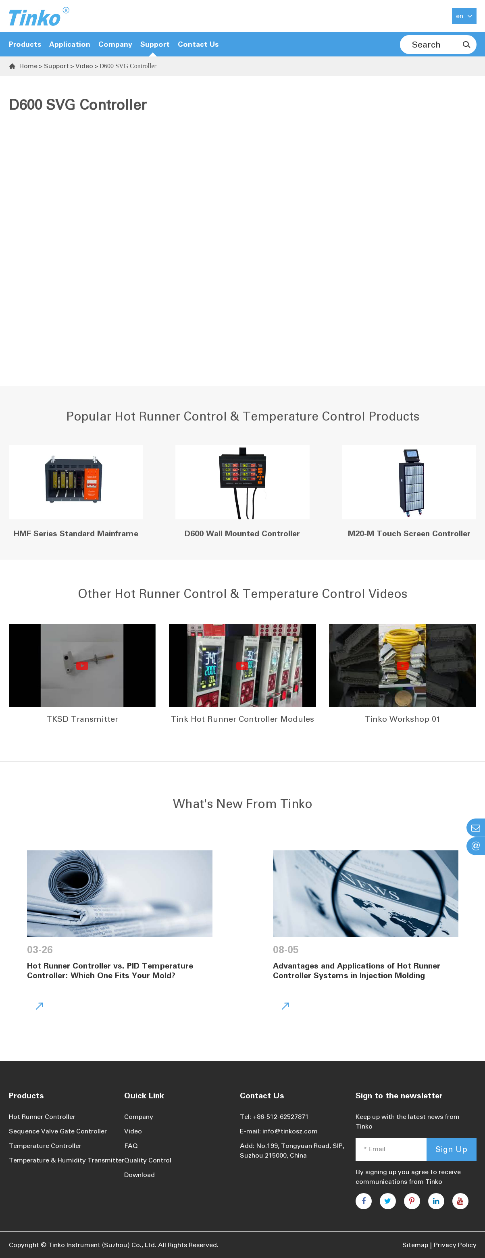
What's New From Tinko (242, 804)
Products (25, 44)
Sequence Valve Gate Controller (58, 1131)
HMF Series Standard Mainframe (76, 533)
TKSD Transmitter (82, 719)
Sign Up (451, 1149)
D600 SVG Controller (128, 65)
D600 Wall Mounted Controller (242, 533)
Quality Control (147, 1160)
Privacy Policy (455, 1245)
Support (56, 66)
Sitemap (415, 1245)
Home (28, 66)
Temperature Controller (45, 1146)
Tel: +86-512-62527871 (274, 1117)
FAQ (131, 1146)
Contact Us (198, 44)
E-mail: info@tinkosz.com (279, 1131)
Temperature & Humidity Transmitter (66, 1160)
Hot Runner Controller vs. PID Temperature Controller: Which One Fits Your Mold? (110, 970)
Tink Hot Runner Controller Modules (242, 719)
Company (138, 1117)
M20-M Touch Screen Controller (409, 533)
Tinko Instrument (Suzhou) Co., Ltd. (102, 1245)
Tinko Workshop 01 (402, 719)
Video (84, 66)
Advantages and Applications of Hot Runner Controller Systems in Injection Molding (356, 970)
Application (69, 44)
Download (139, 1175)
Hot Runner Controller (42, 1117)
